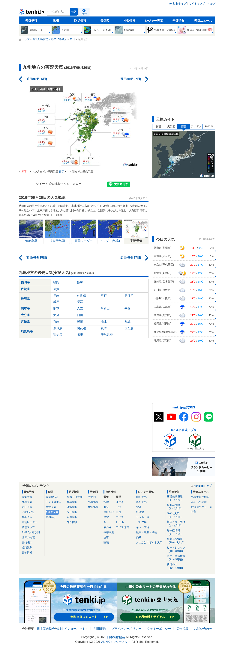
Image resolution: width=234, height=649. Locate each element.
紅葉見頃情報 (177, 540)
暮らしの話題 (199, 501)
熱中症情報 (177, 532)
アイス (120, 517)
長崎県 (25, 298)
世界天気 (27, 501)
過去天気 (53, 512)
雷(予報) (26, 542)
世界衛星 (93, 506)
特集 (193, 511)
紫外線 (107, 527)
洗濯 (106, 501)
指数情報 (129, 20)
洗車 (106, 537)
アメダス (196, 126)
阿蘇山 (105, 308)
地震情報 (72, 501)
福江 (80, 301)
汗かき (120, 501)
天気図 (104, 20)
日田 (80, 315)
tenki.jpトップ (177, 3)
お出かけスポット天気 (149, 542)
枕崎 (104, 328)
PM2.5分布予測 (31, 532)
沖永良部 (107, 334)
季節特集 (178, 20)
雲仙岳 (129, 295)
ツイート (42, 183)
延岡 (80, 321)
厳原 (56, 301)
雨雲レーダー (30, 522)
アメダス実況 (54, 501)
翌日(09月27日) (130, 79)
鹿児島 (57, 328)
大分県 (25, 315)
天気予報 (31, 20)
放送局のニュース (201, 506)
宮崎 (56, 321)
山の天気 (141, 496)
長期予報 (27, 517)
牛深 (127, 308)
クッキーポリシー (159, 628)
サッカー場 (142, 517)
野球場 (140, 512)
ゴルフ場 (141, 522)
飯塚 (80, 282)
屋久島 (129, 328)
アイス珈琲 (122, 527)
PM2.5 (209, 126)
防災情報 (80, 20)
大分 (56, 315)
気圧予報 (27, 506)
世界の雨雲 (28, 537)
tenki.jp (32, 12)
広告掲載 (182, 628)
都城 (127, 321)
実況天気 (51, 506)
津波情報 (72, 506)
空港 (138, 506)
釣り (138, 537)
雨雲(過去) (52, 496)
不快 (118, 506)
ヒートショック (177, 549)
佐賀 (56, 289)
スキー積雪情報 (177, 557)
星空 (106, 517)
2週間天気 (28, 512)
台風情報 (72, 517)
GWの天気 (177, 515)
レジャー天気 (154, 20)
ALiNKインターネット (70, 628)
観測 (56, 20)
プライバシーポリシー (126, 628)
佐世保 (81, 295)
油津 (104, 321)
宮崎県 (25, 321)
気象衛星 (93, 501)
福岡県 (25, 282)
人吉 (80, 308)
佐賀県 (25, 289)
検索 (73, 11)
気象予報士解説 (200, 496)
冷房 (118, 512)
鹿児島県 (27, 331)
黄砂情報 (27, 552)
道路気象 (27, 547)
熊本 (56, 308)
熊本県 (25, 308)
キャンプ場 (142, 527)
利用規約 (100, 628)
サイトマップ (197, 3)
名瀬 (80, 334)
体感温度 (109, 532)
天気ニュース (203, 20)
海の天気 (141, 501)
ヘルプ (211, 3)
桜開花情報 (177, 506)
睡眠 (106, 542)
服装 (106, 506)
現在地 (84, 14)
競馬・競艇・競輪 (146, 532)
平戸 (104, 295)
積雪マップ (28, 527)
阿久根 (81, 328)
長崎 (56, 295)
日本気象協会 (46, 628)
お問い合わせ (203, 628)
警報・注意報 (75, 496)
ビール (120, 522)
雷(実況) (50, 517)
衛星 (158, 126)
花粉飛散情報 (177, 498)
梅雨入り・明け (177, 523)
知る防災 (72, 522)
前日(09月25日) (36, 79)
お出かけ (109, 512)
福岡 (56, 282)
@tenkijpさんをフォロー (65, 183)
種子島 (57, 334)
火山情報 (72, 512)
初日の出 (177, 566)
